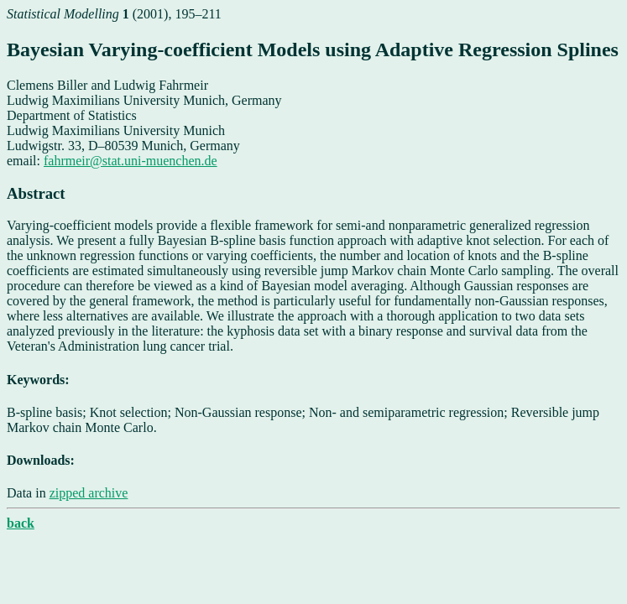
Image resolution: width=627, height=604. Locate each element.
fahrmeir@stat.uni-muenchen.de (130, 161)
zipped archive (89, 493)
